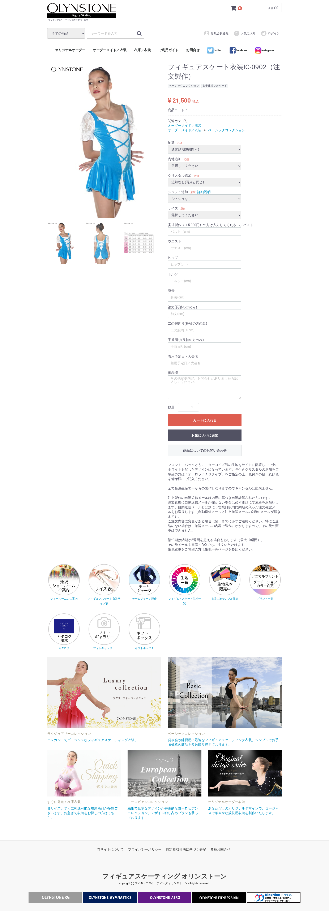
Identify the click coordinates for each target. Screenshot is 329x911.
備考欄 (173, 373)
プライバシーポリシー (145, 850)
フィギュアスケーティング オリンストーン (164, 876)
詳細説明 (204, 192)
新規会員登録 (216, 33)
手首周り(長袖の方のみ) (186, 340)
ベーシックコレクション (226, 130)
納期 (171, 143)
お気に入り (245, 33)
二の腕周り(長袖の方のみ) (187, 323)
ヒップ (173, 258)
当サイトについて (110, 850)
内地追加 (174, 159)
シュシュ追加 (178, 192)
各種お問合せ (220, 850)
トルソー (174, 274)
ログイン (270, 33)
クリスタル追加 (179, 176)
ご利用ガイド (168, 50)
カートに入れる (205, 420)
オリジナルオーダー (70, 50)
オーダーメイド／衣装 (110, 50)
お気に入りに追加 (204, 435)
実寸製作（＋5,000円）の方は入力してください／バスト (210, 225)
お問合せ (193, 50)
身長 (171, 291)
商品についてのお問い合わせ (205, 451)
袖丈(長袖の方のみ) (182, 307)
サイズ (173, 209)
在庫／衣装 (142, 50)
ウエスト (174, 241)
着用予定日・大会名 (183, 356)
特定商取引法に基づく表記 (186, 850)
